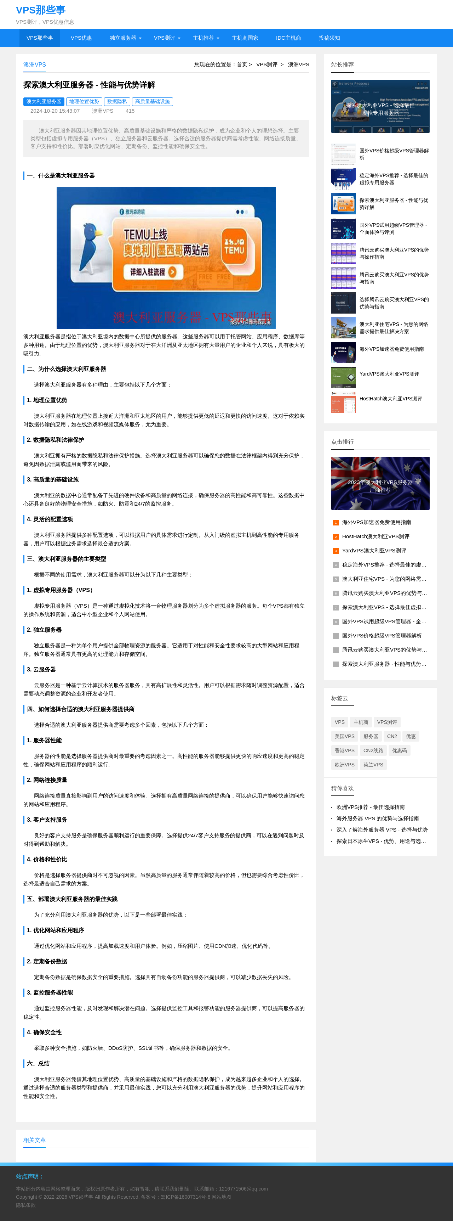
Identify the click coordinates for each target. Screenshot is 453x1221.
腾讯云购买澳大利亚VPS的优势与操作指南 (392, 593)
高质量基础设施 (152, 101)
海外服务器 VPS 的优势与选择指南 (378, 818)
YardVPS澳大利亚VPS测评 (374, 550)
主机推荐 (203, 38)
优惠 (411, 736)
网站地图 (221, 1197)
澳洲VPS (298, 64)
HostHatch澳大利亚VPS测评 (375, 536)
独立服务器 (123, 38)
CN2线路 (373, 750)
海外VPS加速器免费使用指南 (376, 522)
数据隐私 (117, 101)
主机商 (361, 722)
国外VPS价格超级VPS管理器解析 (382, 635)
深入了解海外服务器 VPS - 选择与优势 (382, 830)
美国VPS (345, 736)
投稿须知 (329, 38)
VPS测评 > (272, 64)
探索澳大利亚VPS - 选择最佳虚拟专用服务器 (395, 607)
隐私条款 (26, 1205)
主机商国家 (245, 38)
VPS (340, 722)
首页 (242, 64)
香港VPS (345, 750)
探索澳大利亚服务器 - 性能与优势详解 (387, 664)
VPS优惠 (81, 38)
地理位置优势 (84, 101)
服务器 (370, 736)
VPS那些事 (40, 38)
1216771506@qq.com (243, 1189)
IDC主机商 (288, 38)
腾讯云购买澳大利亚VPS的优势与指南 (387, 650)
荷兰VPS (373, 764)
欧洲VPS (345, 764)
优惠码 (399, 750)
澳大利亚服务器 (44, 101)
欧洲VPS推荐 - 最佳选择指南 (371, 807)
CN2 (392, 736)
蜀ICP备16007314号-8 (185, 1197)
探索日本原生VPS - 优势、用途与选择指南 (387, 841)
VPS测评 (164, 38)
